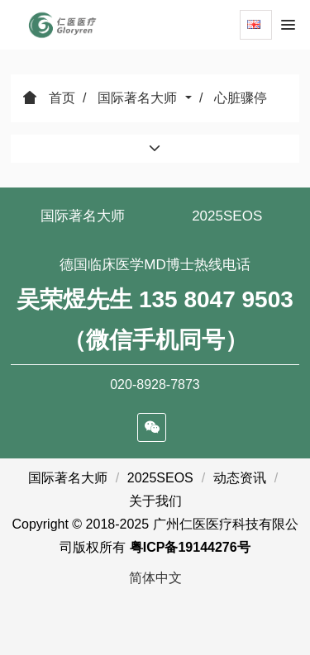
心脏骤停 (240, 98)
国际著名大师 (139, 98)
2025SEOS (227, 216)
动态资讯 (239, 478)
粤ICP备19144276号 (190, 547)
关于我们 (155, 501)
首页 (48, 98)
